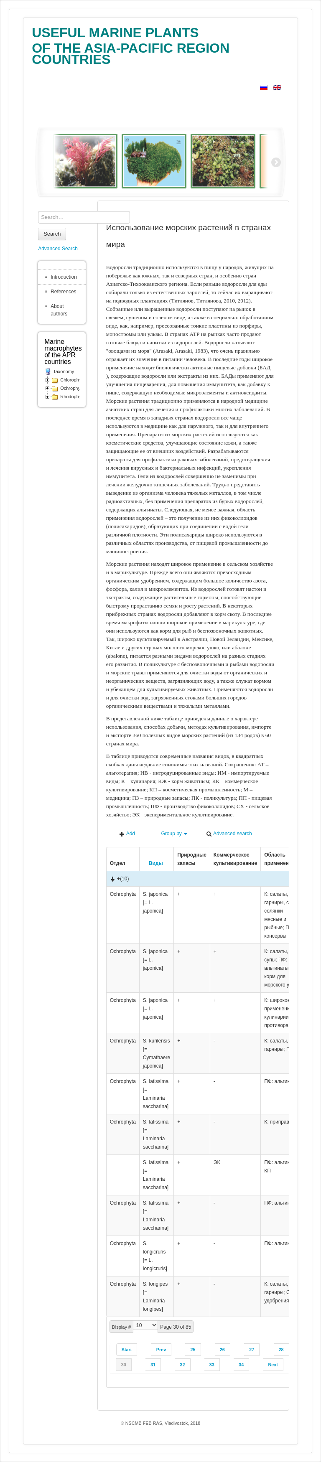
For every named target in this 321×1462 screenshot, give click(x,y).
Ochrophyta (72, 388)
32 (182, 1364)
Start (127, 1349)
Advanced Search (58, 249)
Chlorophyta (72, 379)
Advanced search (229, 834)
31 (152, 1364)
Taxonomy (63, 371)
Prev (161, 1349)
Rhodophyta (72, 396)
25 (192, 1349)
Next (273, 1364)
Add (127, 834)
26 (222, 1349)
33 (211, 1364)
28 (281, 1349)
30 (123, 1364)
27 (251, 1349)
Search (52, 234)
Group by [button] (170, 834)
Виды (153, 863)
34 (241, 1364)
